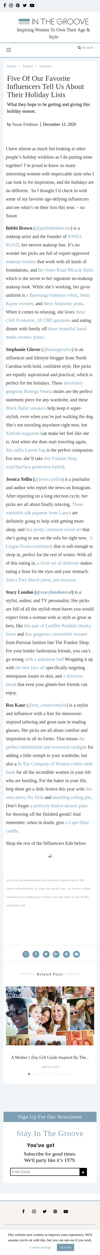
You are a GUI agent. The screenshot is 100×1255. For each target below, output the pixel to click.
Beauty (11, 66)
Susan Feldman (25, 124)
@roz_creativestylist (47, 705)
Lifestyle (45, 66)
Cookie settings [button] (40, 1247)
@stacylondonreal (54, 592)
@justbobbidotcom (53, 228)
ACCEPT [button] (65, 1247)
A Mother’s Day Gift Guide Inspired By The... (50, 1057)
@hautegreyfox (57, 349)
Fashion (28, 66)
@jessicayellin (48, 479)
